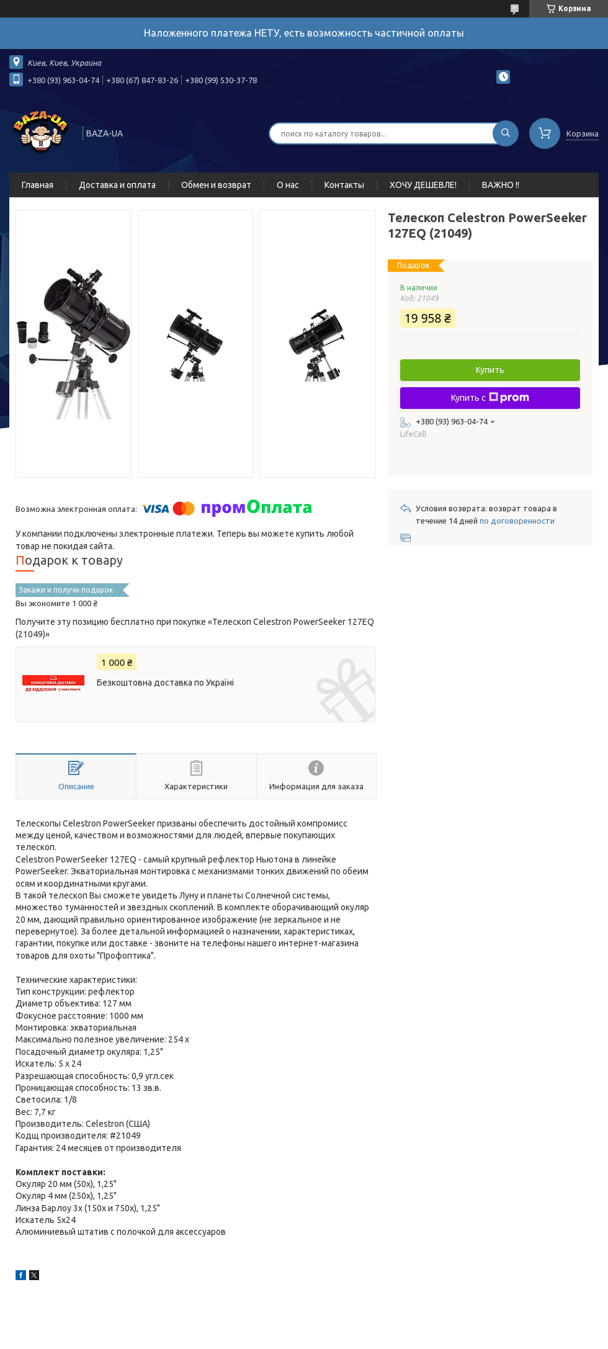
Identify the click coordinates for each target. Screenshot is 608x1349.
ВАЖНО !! (500, 185)
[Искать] (506, 133)
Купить (490, 370)
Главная (37, 185)
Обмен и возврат (216, 185)
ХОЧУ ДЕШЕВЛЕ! (423, 185)
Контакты (344, 185)
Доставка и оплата (117, 185)
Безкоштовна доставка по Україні (165, 683)
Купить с (490, 397)
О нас (288, 185)
